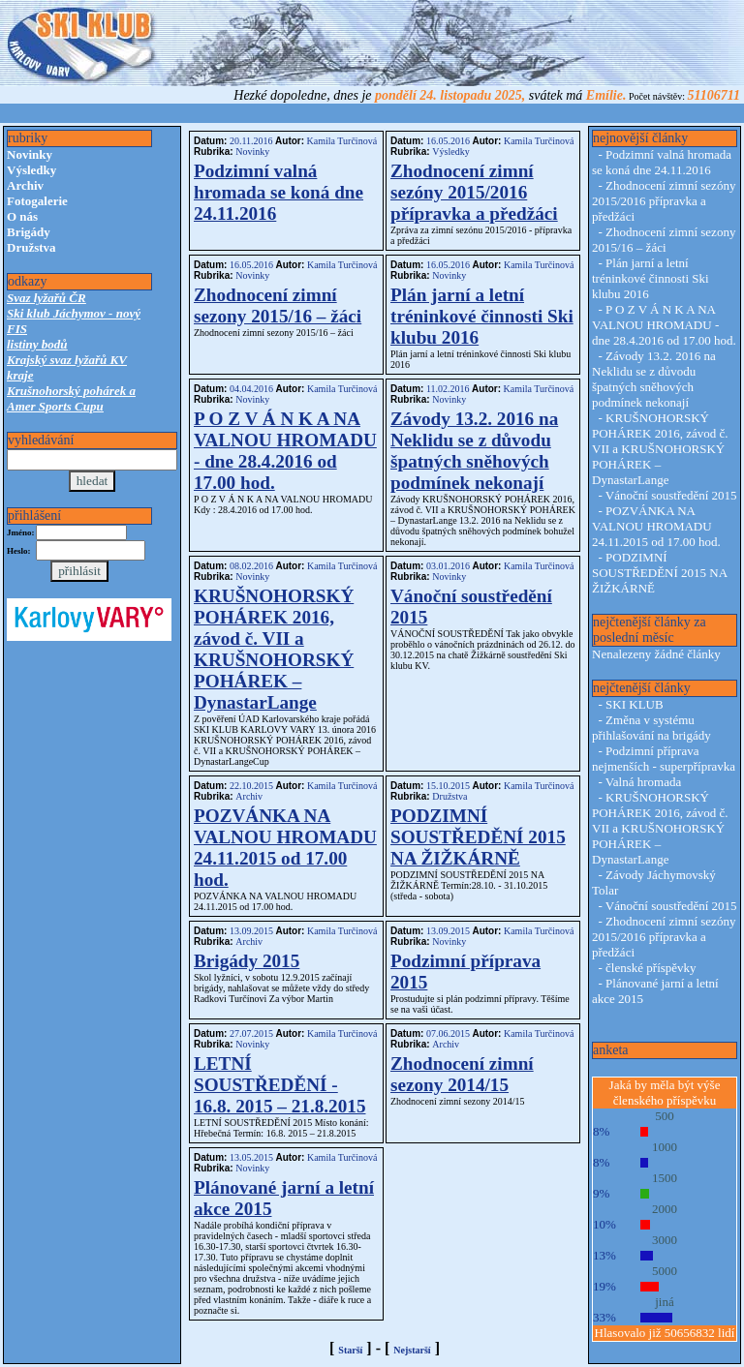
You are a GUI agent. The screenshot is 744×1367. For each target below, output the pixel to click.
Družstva (31, 247)
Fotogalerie (37, 201)
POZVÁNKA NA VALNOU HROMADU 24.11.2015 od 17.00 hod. (285, 847)
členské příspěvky (651, 967)
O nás (22, 216)
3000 (664, 1239)
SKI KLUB (634, 704)
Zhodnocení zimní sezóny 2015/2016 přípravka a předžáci (474, 192)
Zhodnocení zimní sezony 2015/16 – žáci (277, 305)
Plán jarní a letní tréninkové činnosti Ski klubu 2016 (482, 316)
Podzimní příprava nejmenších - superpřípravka (663, 759)
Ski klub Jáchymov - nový (73, 313)
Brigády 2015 (246, 961)
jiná (664, 1301)
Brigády (28, 232)
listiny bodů (37, 344)
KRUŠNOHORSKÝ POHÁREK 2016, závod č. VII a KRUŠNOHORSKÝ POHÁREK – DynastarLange (274, 649)
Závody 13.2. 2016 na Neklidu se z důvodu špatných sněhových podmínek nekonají (474, 451)
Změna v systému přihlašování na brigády (651, 728)
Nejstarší (411, 1350)
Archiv (25, 185)
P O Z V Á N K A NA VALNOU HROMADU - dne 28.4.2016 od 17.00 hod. (285, 451)
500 (664, 1116)
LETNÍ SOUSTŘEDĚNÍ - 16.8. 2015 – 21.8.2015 (279, 1084)
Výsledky (31, 170)
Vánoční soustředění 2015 (671, 495)
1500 (664, 1177)
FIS (17, 328)
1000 (664, 1146)
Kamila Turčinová (340, 141)
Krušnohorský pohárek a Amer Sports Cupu (71, 398)
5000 (664, 1270)
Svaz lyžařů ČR (46, 297)
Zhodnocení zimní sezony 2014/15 (462, 1074)
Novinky (29, 154)
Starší (350, 1350)
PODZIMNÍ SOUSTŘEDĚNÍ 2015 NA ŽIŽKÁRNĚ (478, 836)
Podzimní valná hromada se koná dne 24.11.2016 (278, 192)
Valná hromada (643, 782)
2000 (664, 1208)
